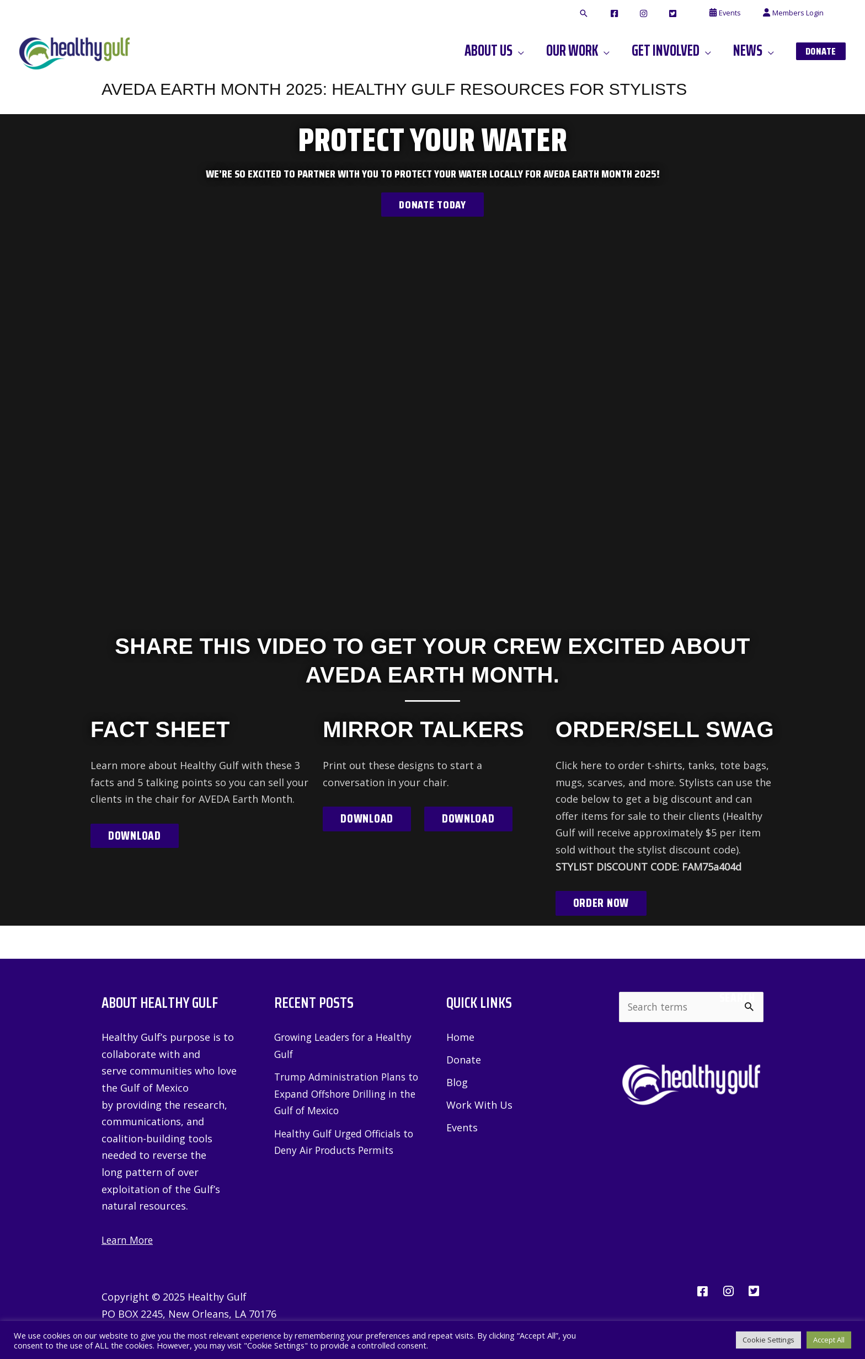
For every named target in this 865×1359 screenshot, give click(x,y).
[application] (547, 51)
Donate (463, 1060)
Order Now (601, 903)
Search (737, 998)
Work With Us (479, 1106)
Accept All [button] (829, 1340)
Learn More (129, 1240)
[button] (625, 13)
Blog (457, 1083)
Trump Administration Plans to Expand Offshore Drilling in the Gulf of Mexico (344, 1094)
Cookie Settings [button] (768, 1340)
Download (135, 835)
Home (460, 1037)
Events (462, 1129)
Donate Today (432, 204)
